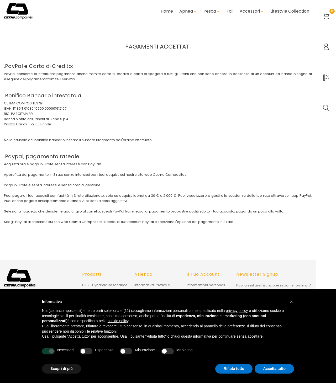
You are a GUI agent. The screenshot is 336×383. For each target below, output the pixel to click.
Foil (230, 11)
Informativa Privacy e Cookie (152, 288)
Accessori (252, 11)
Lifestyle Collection (289, 11)
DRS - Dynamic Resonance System (105, 288)
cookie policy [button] (118, 321)
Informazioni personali (206, 285)
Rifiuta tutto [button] (234, 368)
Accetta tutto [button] (274, 368)
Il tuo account (203, 274)
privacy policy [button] (237, 310)
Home (167, 11)
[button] (291, 301)
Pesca (211, 11)
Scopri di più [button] (61, 368)
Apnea (188, 11)
